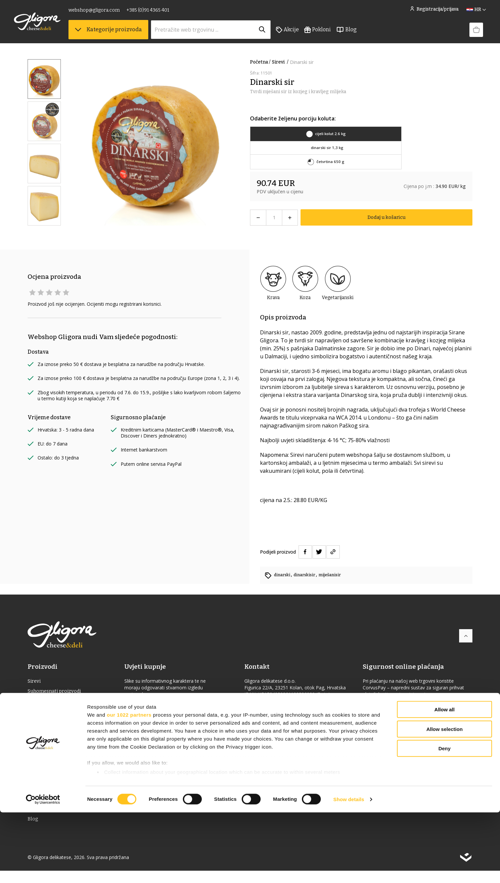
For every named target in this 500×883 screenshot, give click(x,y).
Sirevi (281, 62)
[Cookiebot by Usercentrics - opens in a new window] (43, 870)
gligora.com (261, 728)
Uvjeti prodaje (145, 718)
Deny (444, 819)
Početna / (260, 62)
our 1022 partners (129, 785)
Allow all (445, 780)
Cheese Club (143, 707)
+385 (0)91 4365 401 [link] (161, 12)
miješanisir (335, 575)
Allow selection (444, 799)
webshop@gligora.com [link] (107, 12)
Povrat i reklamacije (152, 750)
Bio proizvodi (44, 756)
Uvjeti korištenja (148, 739)
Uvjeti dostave (145, 728)
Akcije (301, 33)
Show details (348, 870)
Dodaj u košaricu (386, 217)
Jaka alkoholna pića (51, 735)
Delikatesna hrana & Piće (58, 703)
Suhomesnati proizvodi (56, 692)
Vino (33, 714)
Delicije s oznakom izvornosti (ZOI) (70, 746)
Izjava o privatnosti (152, 760)
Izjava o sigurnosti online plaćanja (405, 707)
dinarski (283, 575)
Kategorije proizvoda (122, 33)
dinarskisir (308, 575)
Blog (360, 34)
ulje (33, 724)
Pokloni (331, 33)
